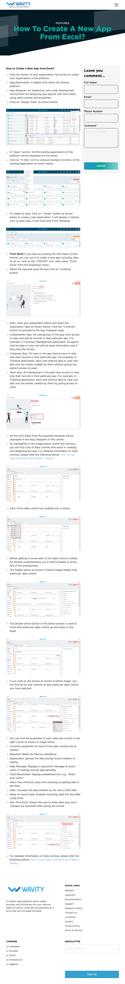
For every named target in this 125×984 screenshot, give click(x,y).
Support (69, 904)
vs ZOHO (11, 955)
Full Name (91, 82)
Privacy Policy (72, 926)
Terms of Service (73, 930)
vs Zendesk (12, 951)
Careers (69, 922)
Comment (90, 126)
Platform (69, 891)
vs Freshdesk (13, 947)
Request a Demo (73, 908)
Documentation (73, 899)
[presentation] (81, 959)
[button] (116, 5)
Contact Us (71, 913)
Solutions (70, 895)
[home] (18, 5)
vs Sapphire (12, 964)
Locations (70, 917)
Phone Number (93, 111)
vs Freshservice (14, 960)
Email (88, 97)
